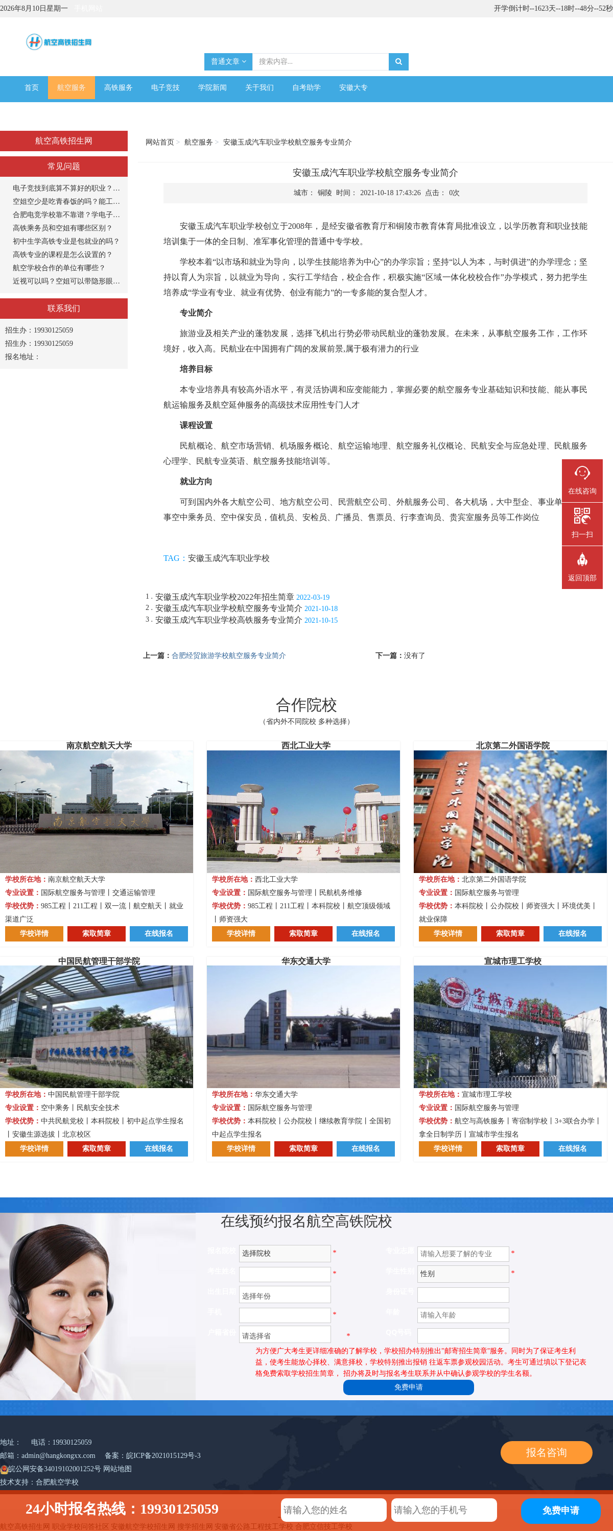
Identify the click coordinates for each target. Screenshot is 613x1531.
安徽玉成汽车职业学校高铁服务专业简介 (228, 620)
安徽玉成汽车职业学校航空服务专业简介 (228, 608)
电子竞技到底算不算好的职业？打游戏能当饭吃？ (68, 188)
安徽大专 (353, 87)
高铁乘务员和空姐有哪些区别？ (63, 228)
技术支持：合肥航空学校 (39, 1482)
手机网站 (88, 8)
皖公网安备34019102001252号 (54, 1469)
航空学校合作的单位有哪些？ (59, 268)
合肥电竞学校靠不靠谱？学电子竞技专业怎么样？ (68, 215)
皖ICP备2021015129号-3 (163, 1455)
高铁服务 (118, 87)
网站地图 (117, 1469)
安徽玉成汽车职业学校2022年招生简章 (224, 597)
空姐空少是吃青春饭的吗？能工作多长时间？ (68, 201)
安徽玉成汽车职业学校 (229, 558)
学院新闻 (212, 87)
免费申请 (408, 1387)
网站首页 (160, 142)
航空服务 (71, 87)
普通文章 (228, 61)
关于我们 (259, 87)
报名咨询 (546, 1452)
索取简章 (96, 933)
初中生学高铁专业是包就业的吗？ (66, 241)
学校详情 (34, 933)
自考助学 (306, 87)
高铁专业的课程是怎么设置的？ (63, 254)
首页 (32, 87)
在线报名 (159, 933)
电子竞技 (165, 87)
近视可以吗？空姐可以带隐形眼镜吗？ (68, 281)
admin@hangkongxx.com (58, 1455)
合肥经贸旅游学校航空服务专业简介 (229, 655)
